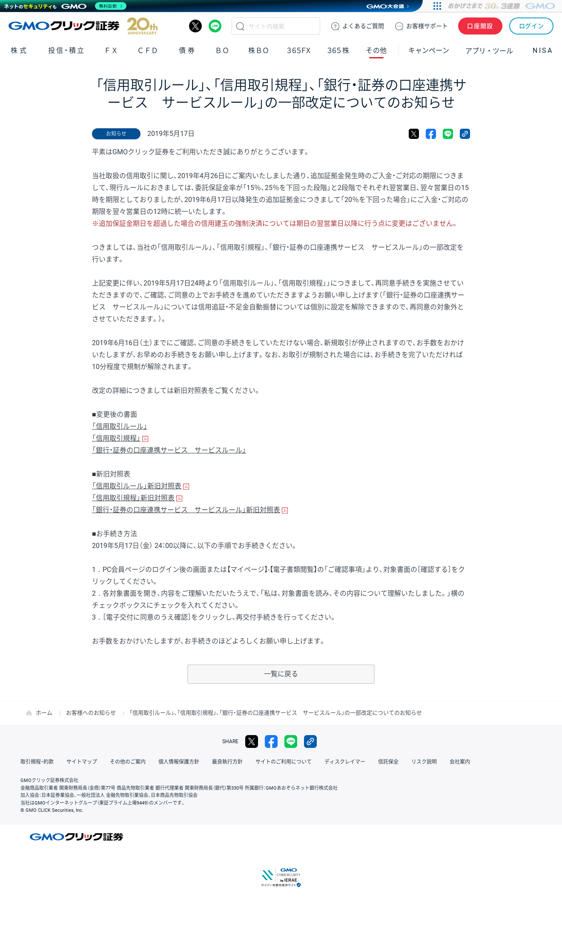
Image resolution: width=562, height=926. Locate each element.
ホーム (44, 713)
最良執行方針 (227, 762)
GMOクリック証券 (83, 26)
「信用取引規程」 (116, 438)
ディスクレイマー (344, 762)
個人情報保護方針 (178, 762)
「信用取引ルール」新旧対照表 (136, 486)
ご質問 (363, 26)
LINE (215, 26)
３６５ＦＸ (299, 50)
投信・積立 (67, 50)
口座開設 (480, 26)
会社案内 (460, 762)
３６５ (338, 50)
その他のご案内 (128, 762)
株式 (20, 50)
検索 (240, 26)
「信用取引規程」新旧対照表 (133, 498)
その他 (376, 50)
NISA (543, 50)
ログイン (531, 26)
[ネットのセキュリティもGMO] (65, 6)
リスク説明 (424, 762)
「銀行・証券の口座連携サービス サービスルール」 (169, 450)
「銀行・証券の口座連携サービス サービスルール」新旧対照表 (186, 510)
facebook (431, 134)
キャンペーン (428, 50)
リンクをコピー (465, 134)
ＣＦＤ (147, 50)
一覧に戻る (281, 674)
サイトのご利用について (283, 762)
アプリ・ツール (489, 50)
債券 (188, 50)
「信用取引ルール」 (119, 426)
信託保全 (388, 762)
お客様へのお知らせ (91, 713)
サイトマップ (81, 762)
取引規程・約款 (37, 762)
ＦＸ (111, 50)
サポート (427, 26)
